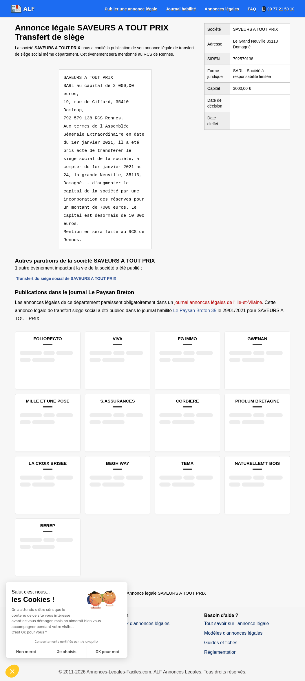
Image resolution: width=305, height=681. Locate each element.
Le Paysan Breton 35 (194, 302)
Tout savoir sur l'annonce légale (236, 615)
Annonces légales (221, 9)
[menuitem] (131, 9)
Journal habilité (181, 9)
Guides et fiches (221, 634)
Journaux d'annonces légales (139, 615)
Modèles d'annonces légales (233, 624)
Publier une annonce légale (131, 9)
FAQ (252, 9)
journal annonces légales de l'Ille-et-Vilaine (218, 294)
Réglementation (220, 644)
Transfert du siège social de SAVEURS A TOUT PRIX (66, 270)
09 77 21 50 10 (280, 9)
